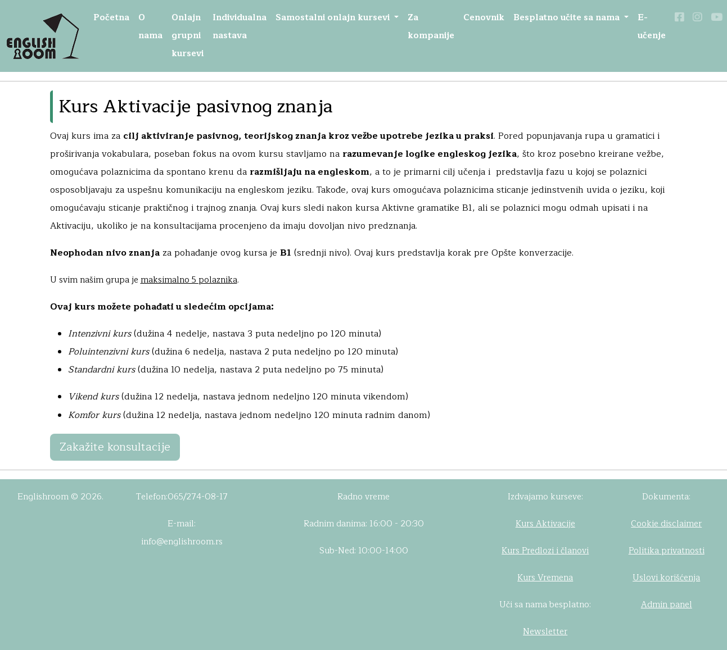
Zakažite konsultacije (115, 447)
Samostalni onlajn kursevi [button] (334, 18)
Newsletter (545, 632)
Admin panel (666, 605)
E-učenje (652, 27)
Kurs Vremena (545, 578)
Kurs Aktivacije (545, 524)
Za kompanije (431, 27)
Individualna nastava (240, 27)
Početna (111, 18)
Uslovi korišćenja (666, 578)
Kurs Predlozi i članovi (545, 551)
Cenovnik (483, 18)
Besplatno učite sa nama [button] (567, 18)
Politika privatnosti (667, 551)
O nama (150, 27)
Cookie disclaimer (666, 524)
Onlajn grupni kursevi (187, 36)
